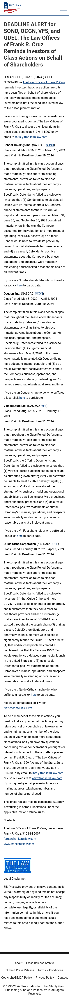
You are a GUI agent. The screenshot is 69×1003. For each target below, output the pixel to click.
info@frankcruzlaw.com (47, 773)
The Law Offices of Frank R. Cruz (44, 82)
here (19, 285)
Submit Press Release (20, 970)
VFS (44, 406)
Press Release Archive (40, 963)
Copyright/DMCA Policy (16, 977)
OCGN (39, 293)
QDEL (54, 544)
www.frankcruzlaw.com (47, 778)
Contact (63, 977)
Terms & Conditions (50, 970)
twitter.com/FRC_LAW (18, 708)
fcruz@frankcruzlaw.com (31, 137)
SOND (50, 145)
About (18, 963)
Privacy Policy (45, 977)
